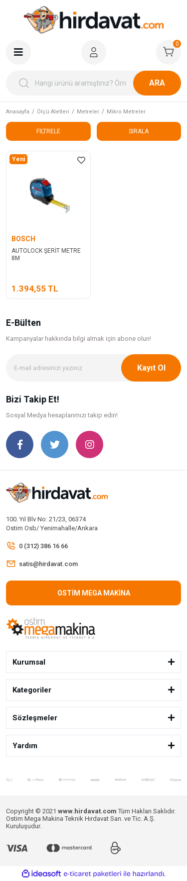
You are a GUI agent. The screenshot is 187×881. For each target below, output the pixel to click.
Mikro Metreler (126, 111)
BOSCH (23, 239)
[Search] (93, 83)
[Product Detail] (18, 159)
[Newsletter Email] (93, 368)
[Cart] (168, 52)
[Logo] (93, 20)
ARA (157, 83)
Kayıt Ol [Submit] (151, 368)
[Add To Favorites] (81, 160)
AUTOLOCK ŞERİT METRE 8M (46, 254)
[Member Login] (94, 52)
